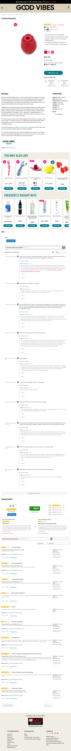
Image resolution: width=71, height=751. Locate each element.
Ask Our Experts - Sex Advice (31, 737)
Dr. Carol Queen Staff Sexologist (32, 739)
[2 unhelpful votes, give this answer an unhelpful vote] (22, 376)
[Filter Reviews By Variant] (59, 544)
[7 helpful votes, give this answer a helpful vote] (22, 460)
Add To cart (53, 73)
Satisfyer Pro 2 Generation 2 (22, 178)
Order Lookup (10, 739)
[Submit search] (63, 247)
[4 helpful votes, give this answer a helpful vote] (22, 437)
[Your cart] (68, 8)
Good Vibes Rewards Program (53, 741)
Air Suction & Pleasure (18, 14)
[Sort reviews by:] (42, 544)
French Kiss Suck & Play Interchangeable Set (62, 178)
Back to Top (48, 705)
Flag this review (13, 557)
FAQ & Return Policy (12, 745)
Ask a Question (47, 31)
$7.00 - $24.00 (44, 221)
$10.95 (20, 221)
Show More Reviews (7, 705)
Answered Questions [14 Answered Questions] (53, 29)
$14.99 (32, 222)
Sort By (53, 252)
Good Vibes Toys (10, 148)
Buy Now (8, 188)
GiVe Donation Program (52, 740)
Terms (8, 744)
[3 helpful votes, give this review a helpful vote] (3, 698)
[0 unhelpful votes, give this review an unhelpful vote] (7, 557)
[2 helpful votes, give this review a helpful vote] (3, 601)
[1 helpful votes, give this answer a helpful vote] (22, 274)
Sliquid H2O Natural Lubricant (8, 216)
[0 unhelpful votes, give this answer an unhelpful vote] (22, 277)
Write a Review (61, 24)
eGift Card (9, 734)
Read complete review (7, 533)
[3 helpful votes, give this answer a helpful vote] (22, 349)
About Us (9, 735)
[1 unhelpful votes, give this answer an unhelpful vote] (22, 441)
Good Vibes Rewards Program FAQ (55, 743)
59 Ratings (54, 24)
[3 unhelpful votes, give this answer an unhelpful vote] (22, 463)
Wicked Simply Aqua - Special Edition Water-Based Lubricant (32, 217)
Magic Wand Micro (57, 216)
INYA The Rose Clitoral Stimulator (35, 178)
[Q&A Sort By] (60, 252)
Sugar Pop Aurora (9, 178)
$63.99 (62, 184)
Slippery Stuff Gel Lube (44, 216)
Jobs (47, 745)
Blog (25, 734)
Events (26, 735)
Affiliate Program (50, 736)
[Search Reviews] (35, 539)
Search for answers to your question (14, 247)
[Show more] (33, 493)
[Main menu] (2, 8)
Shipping (9, 740)
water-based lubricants (23, 127)
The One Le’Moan (49, 178)
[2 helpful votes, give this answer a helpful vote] (22, 295)
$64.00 (35, 185)
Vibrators (10, 14)
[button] (45, 52)
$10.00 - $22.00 (8, 221)
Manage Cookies (11, 747)
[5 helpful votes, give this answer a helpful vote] (22, 413)
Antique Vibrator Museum (52, 738)
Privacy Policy (10, 742)
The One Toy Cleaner (20, 216)
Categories (4, 14)
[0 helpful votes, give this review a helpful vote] (3, 557)
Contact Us (10, 737)
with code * (35, 2)
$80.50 (57, 221)
